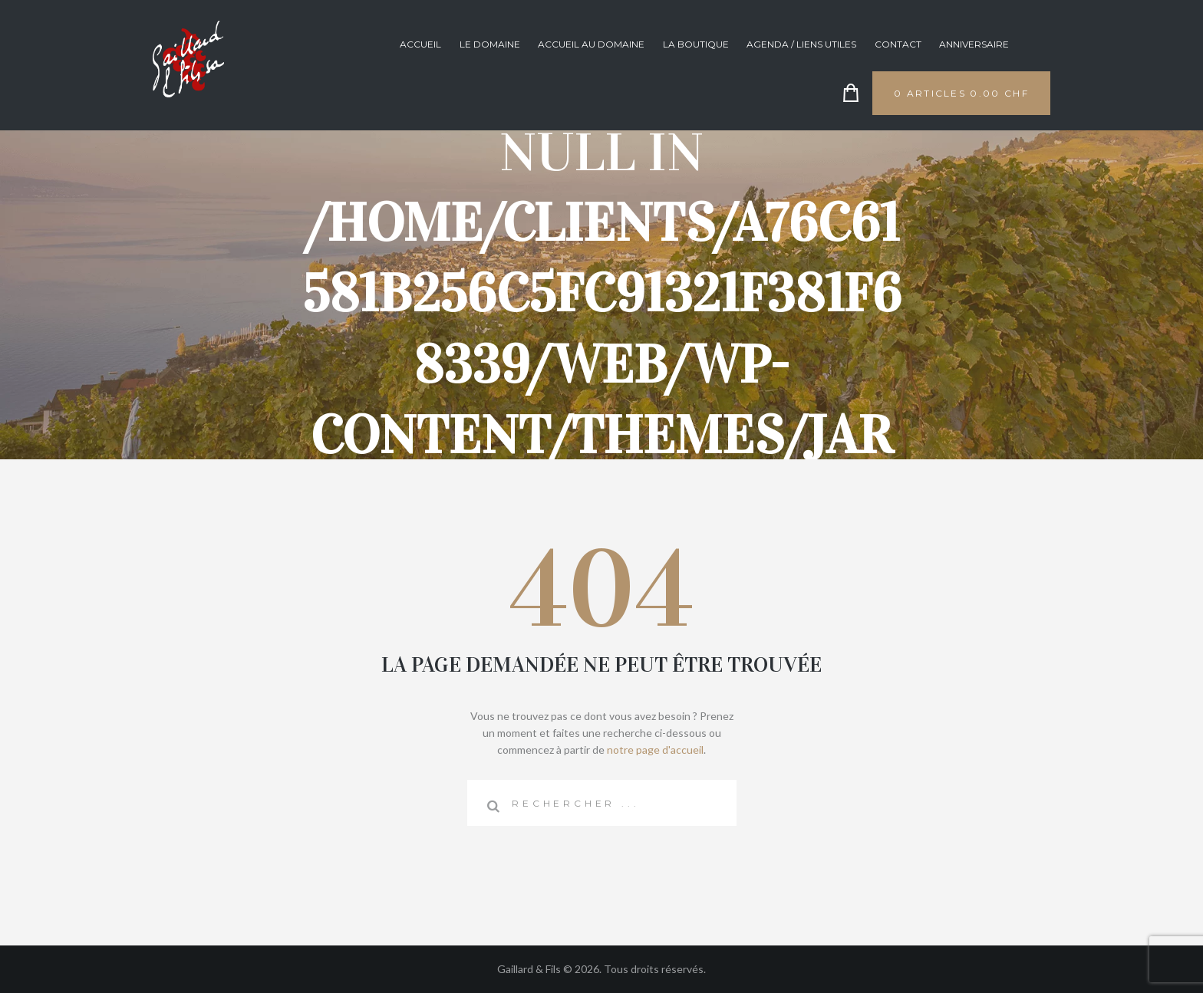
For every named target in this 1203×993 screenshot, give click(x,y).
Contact (898, 44)
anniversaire (974, 44)
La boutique (696, 44)
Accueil (420, 44)
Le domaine (490, 44)
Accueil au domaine (591, 44)
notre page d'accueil (655, 749)
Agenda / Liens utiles (801, 44)
